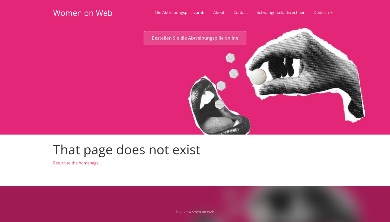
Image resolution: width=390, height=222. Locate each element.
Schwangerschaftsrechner (281, 12)
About (218, 12)
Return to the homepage (76, 163)
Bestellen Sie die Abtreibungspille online (195, 38)
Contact (240, 12)
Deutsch (323, 12)
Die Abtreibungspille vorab (179, 12)
